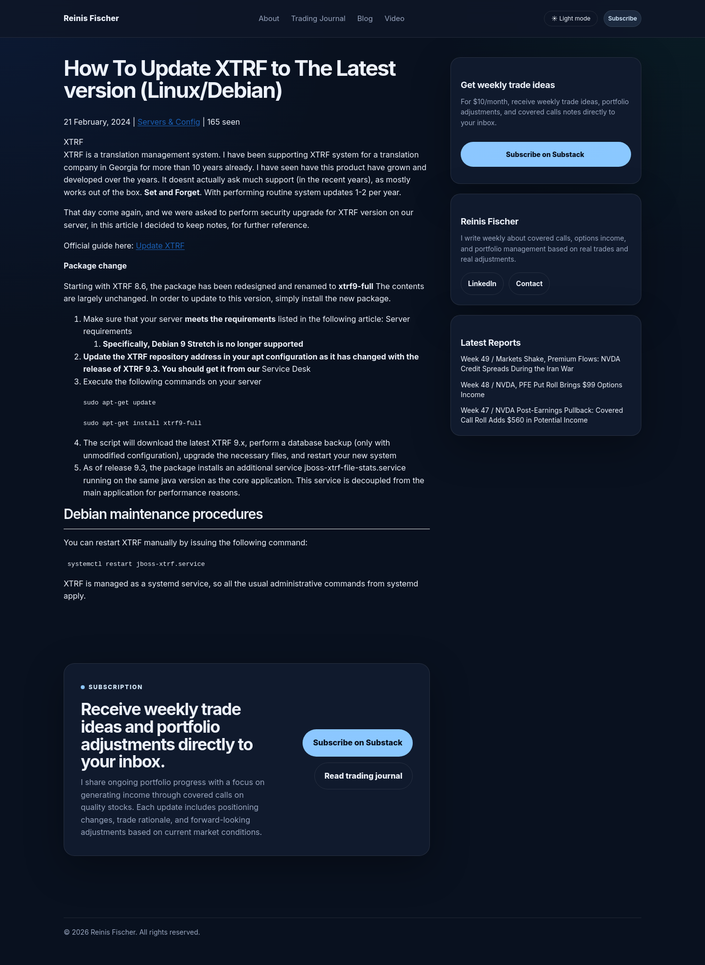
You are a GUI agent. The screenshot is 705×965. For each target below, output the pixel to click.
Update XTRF (160, 245)
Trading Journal (318, 18)
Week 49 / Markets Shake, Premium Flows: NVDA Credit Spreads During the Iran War (540, 364)
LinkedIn (482, 283)
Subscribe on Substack (357, 742)
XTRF (73, 142)
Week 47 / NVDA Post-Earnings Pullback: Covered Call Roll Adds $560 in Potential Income (542, 415)
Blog (365, 18)
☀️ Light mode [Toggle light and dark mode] (570, 18)
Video (394, 18)
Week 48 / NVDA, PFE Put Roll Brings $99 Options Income (541, 390)
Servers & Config (169, 122)
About (268, 18)
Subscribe (622, 18)
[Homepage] (91, 18)
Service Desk (286, 369)
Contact (529, 283)
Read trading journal (363, 775)
